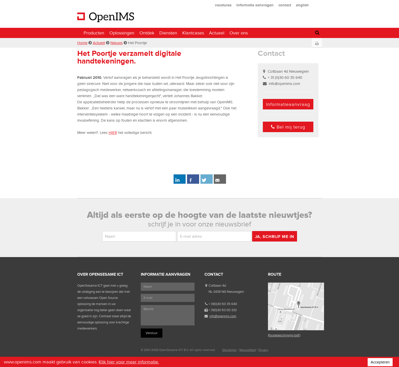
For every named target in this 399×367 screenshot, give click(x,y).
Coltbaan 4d (217, 285)
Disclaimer (229, 350)
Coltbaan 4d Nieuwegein (288, 71)
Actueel (216, 32)
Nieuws (116, 43)
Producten (94, 32)
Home (82, 43)
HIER (113, 133)
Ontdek (146, 32)
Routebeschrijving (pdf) (284, 335)
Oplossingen (121, 32)
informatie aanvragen (255, 5)
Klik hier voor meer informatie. (129, 361)
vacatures (223, 5)
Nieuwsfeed (247, 350)
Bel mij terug (288, 127)
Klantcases (193, 32)
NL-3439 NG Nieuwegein (226, 292)
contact (284, 5)
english (302, 5)
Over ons (238, 32)
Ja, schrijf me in (274, 236)
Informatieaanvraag (288, 104)
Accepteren (380, 362)
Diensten (168, 32)
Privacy (263, 350)
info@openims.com (284, 84)
